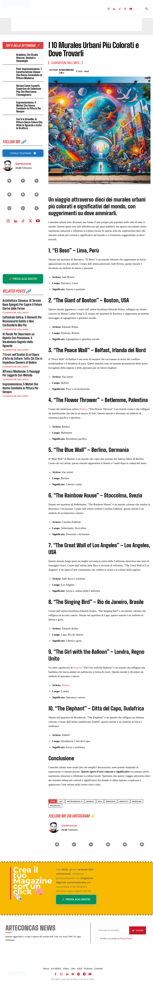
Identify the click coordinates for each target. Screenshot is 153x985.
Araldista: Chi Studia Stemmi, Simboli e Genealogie (26, 57)
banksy (90, 801)
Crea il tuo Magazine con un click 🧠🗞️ (32, 883)
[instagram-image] (9, 178)
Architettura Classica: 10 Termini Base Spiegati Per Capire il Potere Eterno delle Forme (22, 302)
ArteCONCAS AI (75, 801)
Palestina (55, 806)
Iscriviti (138, 930)
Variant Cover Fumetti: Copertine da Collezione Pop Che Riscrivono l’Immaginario (28, 90)
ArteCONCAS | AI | (66, 71)
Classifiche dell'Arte (15, 310)
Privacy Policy (126, 938)
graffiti (123, 801)
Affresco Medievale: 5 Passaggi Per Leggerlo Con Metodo (21, 367)
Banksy (83, 409)
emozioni (111, 801)
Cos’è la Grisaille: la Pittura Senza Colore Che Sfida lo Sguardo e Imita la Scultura (29, 121)
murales (137, 801)
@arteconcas (23, 161)
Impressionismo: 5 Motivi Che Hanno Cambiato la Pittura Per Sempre (29, 105)
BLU (100, 801)
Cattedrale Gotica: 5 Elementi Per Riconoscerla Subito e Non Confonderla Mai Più (22, 318)
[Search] (146, 9)
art (61, 801)
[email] (112, 930)
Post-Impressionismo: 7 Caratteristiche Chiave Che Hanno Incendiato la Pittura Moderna (29, 73)
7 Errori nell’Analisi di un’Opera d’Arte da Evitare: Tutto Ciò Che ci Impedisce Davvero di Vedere (22, 352)
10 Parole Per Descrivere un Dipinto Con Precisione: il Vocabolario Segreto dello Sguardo (23, 335)
